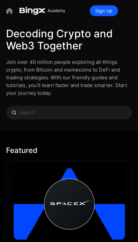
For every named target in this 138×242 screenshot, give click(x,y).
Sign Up (104, 10)
